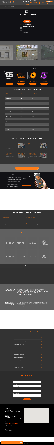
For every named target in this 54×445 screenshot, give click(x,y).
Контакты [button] (27, 4)
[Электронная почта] (25, 1)
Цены (36, 3)
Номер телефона (15, 384)
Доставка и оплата (42, 3)
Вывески (9, 6)
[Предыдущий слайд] (14, 52)
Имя (13, 379)
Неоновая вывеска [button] (29, 3)
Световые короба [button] (21, 3)
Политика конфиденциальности (9, 430)
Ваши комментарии (16, 393)
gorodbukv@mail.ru (33, 0)
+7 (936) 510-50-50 (34, 1)
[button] (49, 1)
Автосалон (12, 6)
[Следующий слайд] (39, 52)
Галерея (48, 3)
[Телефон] (23, 1)
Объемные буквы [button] (13, 3)
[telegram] (28, 1)
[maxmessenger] (26, 1)
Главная (6, 6)
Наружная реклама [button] (6, 3)
